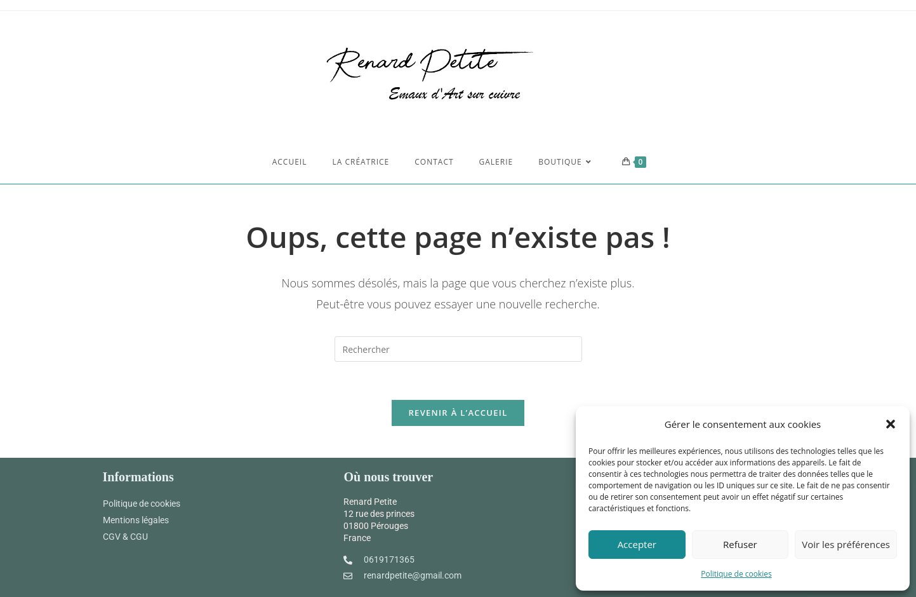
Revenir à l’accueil (457, 412)
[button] (890, 424)
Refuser (740, 544)
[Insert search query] (458, 349)
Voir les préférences (846, 544)
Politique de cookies (736, 573)
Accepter (637, 544)
